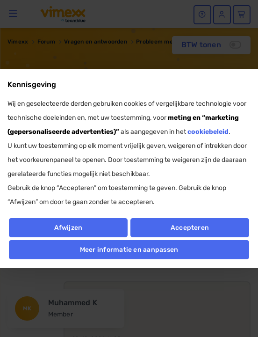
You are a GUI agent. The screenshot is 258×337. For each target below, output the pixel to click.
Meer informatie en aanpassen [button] (129, 250)
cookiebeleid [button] (208, 132)
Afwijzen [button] (68, 228)
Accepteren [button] (190, 228)
